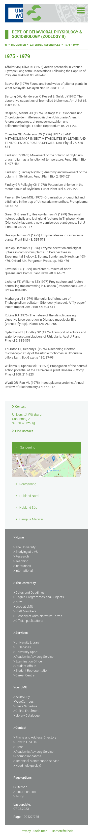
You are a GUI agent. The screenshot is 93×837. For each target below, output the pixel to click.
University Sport (25, 652)
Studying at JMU (25, 552)
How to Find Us (25, 742)
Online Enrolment (26, 711)
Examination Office (27, 661)
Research (21, 557)
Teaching (20, 561)
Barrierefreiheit (62, 831)
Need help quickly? (27, 766)
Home (18, 538)
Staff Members (24, 611)
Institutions (22, 566)
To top (18, 796)
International (23, 571)
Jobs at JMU (23, 607)
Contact (20, 406)
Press (18, 747)
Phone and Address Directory (34, 738)
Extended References (45, 44)
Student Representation (30, 671)
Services (20, 633)
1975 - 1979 (71, 44)
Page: (17, 817)
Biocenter (18, 44)
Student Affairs (24, 666)
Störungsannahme (27, 756)
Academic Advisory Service (33, 657)
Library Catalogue (26, 716)
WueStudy (21, 697)
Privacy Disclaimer (34, 831)
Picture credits (24, 792)
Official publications (28, 621)
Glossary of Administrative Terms (37, 616)
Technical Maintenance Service (36, 761)
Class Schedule (25, 706)
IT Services (22, 647)
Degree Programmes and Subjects (38, 597)
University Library (26, 643)
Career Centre (23, 675)
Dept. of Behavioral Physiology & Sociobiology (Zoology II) (47, 34)
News (18, 602)
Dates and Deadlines (29, 593)
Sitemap (20, 787)
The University (24, 547)
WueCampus (23, 702)
